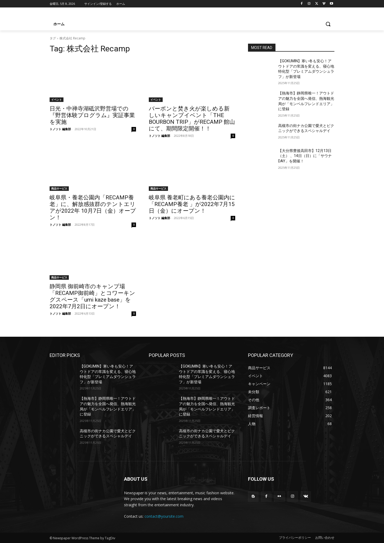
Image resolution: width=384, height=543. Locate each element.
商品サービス (59, 188)
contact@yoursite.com (164, 516)
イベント (56, 99)
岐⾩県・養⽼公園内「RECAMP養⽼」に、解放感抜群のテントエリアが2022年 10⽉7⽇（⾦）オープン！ (93, 207)
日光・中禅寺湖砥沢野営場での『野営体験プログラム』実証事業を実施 (92, 115)
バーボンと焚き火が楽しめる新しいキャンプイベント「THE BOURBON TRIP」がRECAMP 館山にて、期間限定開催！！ (192, 118)
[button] (328, 24)
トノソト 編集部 (60, 129)
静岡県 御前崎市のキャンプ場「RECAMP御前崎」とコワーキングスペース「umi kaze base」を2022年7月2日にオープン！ (92, 296)
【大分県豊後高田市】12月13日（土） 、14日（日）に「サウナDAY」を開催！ (305, 156)
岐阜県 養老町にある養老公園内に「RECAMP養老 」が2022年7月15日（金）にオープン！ (192, 204)
